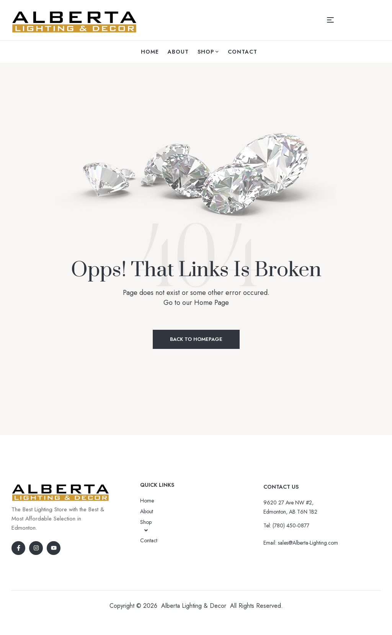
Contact (148, 540)
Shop (146, 526)
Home (147, 500)
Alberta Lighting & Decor (193, 605)
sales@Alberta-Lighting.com (308, 543)
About (146, 511)
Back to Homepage (196, 339)
